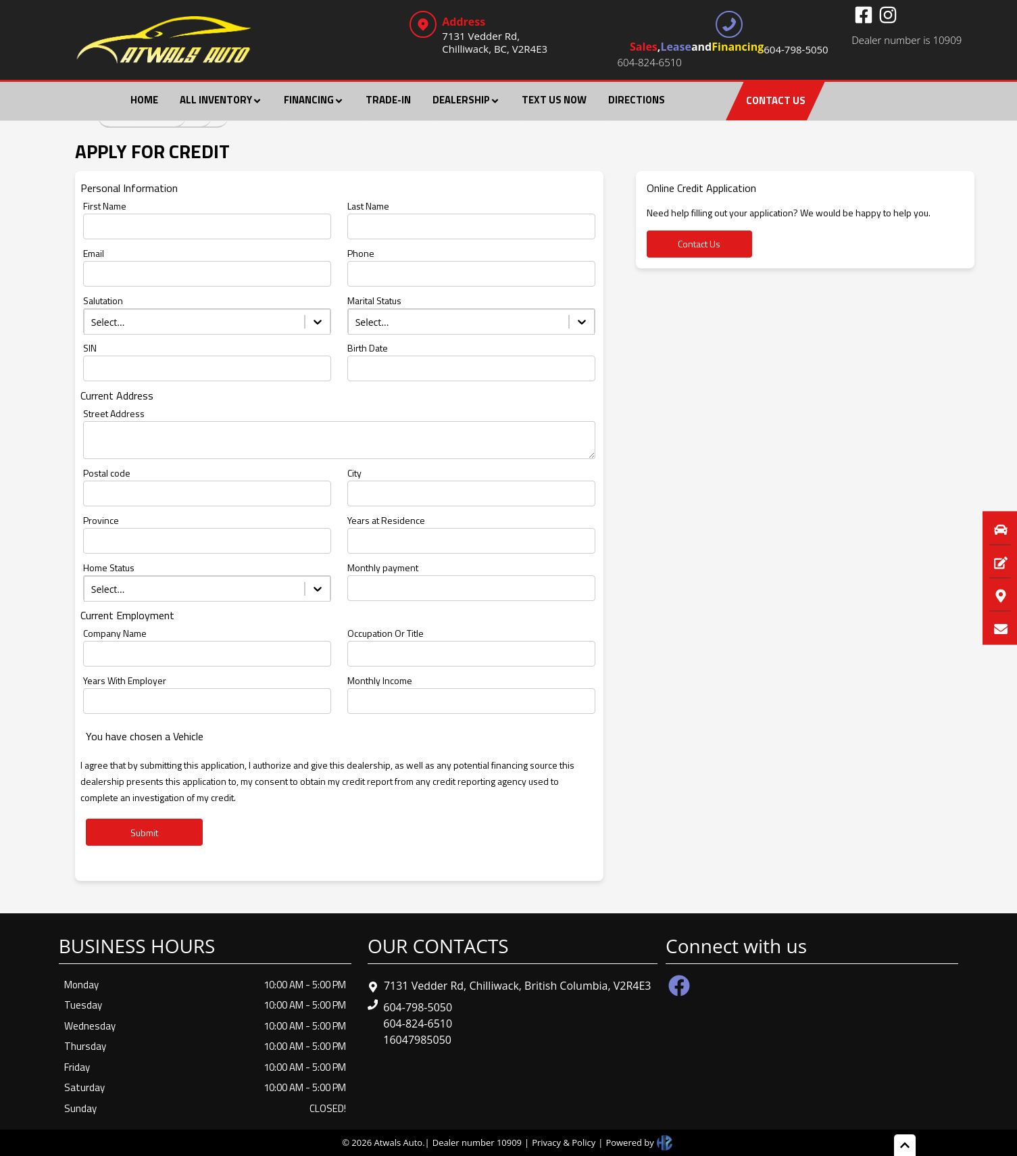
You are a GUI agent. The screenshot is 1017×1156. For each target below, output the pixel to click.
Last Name (368, 206)
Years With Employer (124, 680)
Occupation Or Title (385, 633)
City (354, 473)
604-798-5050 (417, 1007)
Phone (360, 253)
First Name (104, 206)
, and (729, 48)
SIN (90, 348)
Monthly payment (382, 567)
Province (101, 520)
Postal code (106, 473)
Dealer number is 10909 (906, 40)
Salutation (103, 300)
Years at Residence (386, 520)
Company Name (115, 633)
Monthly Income (379, 680)
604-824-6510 (650, 62)
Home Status (108, 567)
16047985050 (417, 1039)
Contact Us (699, 244)
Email (93, 253)
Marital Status (374, 300)
